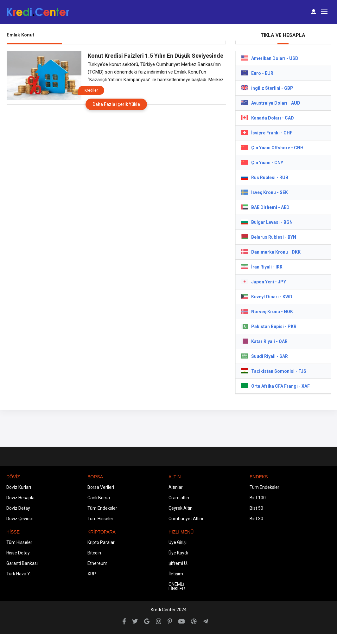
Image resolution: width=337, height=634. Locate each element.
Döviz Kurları (18, 487)
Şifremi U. (178, 563)
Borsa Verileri (100, 487)
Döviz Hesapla (20, 497)
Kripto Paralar (101, 542)
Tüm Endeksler (102, 508)
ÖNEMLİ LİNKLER (176, 586)
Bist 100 (258, 497)
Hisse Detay (18, 553)
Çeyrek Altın (180, 508)
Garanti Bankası (22, 563)
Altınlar (175, 487)
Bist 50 (256, 508)
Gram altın (178, 497)
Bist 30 (256, 518)
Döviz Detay (18, 508)
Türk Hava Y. (18, 574)
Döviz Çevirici (19, 518)
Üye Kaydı (178, 553)
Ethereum (97, 563)
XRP (91, 574)
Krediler (91, 90)
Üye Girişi (177, 542)
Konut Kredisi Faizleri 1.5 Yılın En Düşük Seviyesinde (155, 55)
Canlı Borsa (98, 497)
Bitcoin (94, 553)
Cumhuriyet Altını (185, 518)
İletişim (175, 574)
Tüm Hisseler (100, 518)
